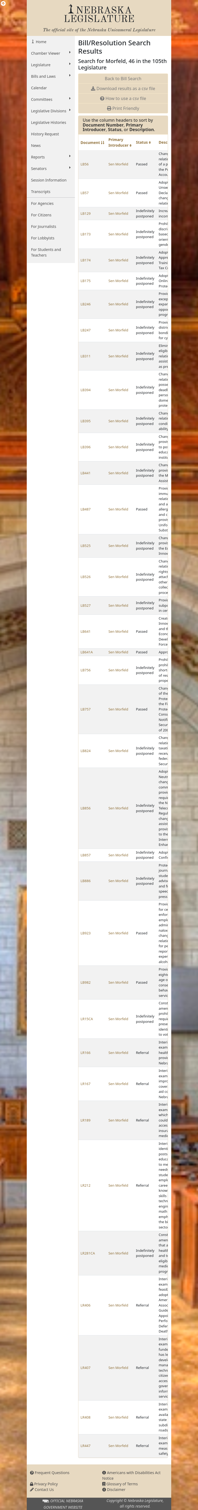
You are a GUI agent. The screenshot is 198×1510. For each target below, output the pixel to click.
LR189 (85, 1120)
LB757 (86, 709)
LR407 (85, 1367)
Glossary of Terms (120, 1483)
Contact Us (42, 1489)
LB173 (86, 234)
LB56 (85, 164)
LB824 (86, 750)
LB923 (86, 933)
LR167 (85, 1083)
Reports (51, 157)
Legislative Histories (48, 122)
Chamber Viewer (51, 53)
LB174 (86, 260)
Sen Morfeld (118, 164)
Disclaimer (113, 1489)
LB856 (86, 808)
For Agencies (42, 203)
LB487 (86, 509)
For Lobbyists (42, 237)
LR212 (85, 1185)
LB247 (86, 330)
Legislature (51, 64)
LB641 (86, 631)
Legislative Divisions (51, 110)
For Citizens (41, 214)
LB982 (86, 982)
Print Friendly (123, 108)
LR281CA (88, 1253)
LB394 (86, 389)
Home (40, 41)
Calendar (39, 87)
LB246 (86, 304)
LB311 (86, 356)
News (36, 145)
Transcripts (40, 191)
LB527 (86, 605)
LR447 (85, 1445)
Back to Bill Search (123, 79)
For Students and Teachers (46, 252)
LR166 (85, 1052)
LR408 (85, 1417)
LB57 (85, 192)
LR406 (85, 1305)
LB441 (86, 473)
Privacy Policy (44, 1483)
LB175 (86, 280)
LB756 (86, 670)
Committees (51, 99)
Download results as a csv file (123, 88)
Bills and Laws (51, 76)
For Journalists (43, 226)
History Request (45, 133)
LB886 (86, 880)
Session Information (49, 180)
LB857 (86, 855)
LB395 (86, 421)
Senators (51, 168)
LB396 (86, 447)
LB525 (86, 545)
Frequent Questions (50, 1472)
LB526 (86, 576)
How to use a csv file (123, 98)
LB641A (87, 652)
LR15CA (87, 1018)
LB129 (86, 213)
